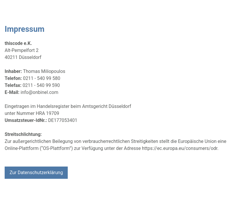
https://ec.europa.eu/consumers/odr (179, 148)
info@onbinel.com (39, 92)
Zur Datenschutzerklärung (36, 172)
